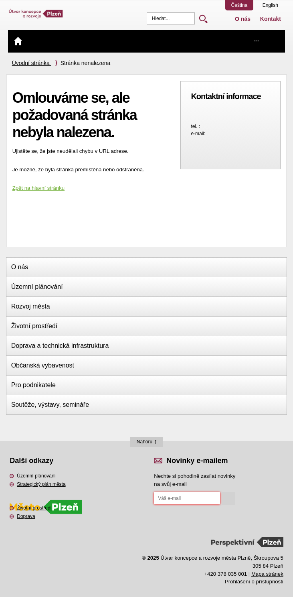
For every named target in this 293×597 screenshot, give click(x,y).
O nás (243, 19)
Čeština (239, 5)
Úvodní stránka (31, 63)
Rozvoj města (30, 306)
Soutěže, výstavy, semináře (50, 404)
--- (256, 41)
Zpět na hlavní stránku (38, 188)
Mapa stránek (267, 574)
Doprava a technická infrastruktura (60, 345)
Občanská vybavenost (42, 365)
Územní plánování (37, 286)
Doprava (26, 516)
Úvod (18, 41)
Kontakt (270, 19)
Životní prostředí (34, 326)
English (270, 5)
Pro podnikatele (33, 385)
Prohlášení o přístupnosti (254, 582)
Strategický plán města (41, 484)
